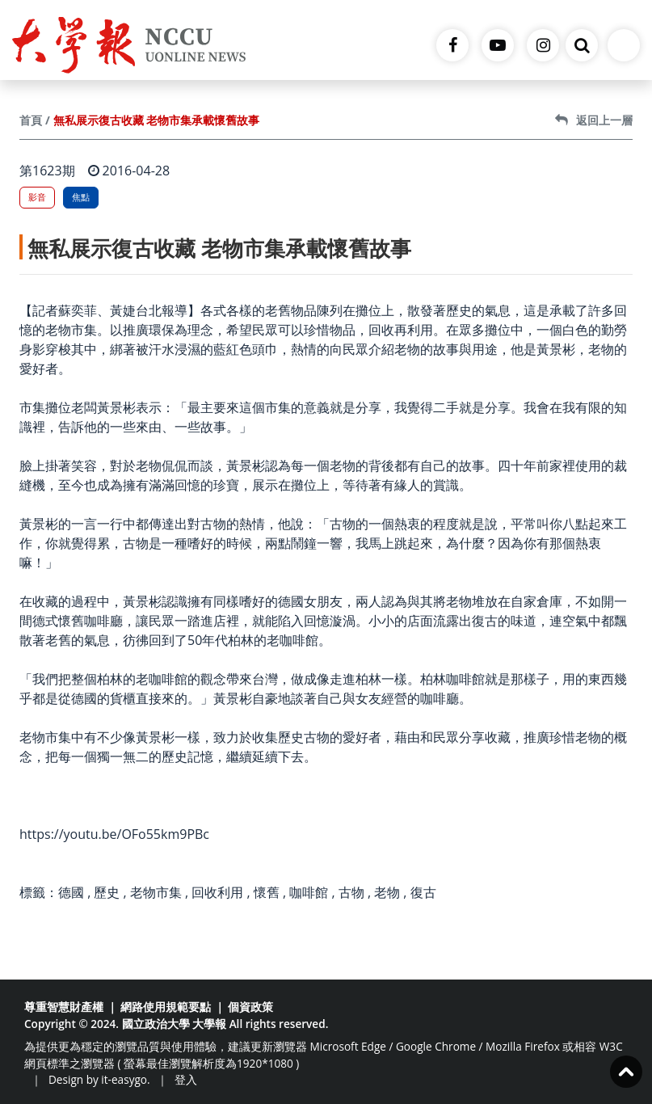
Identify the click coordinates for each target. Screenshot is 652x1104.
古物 (351, 892)
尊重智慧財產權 (63, 1006)
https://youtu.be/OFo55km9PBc (114, 834)
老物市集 (156, 892)
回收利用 (217, 892)
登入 (186, 1079)
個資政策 (250, 1006)
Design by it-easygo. (99, 1079)
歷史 (107, 892)
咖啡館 (308, 892)
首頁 (30, 120)
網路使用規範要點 (165, 1006)
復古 (423, 892)
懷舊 (267, 892)
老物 (387, 892)
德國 (71, 892)
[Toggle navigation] (624, 45)
